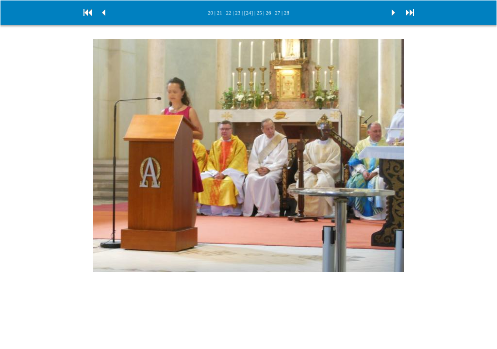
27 (277, 13)
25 (259, 13)
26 (268, 13)
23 (237, 13)
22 (228, 13)
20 (210, 13)
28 (286, 13)
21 (219, 13)
